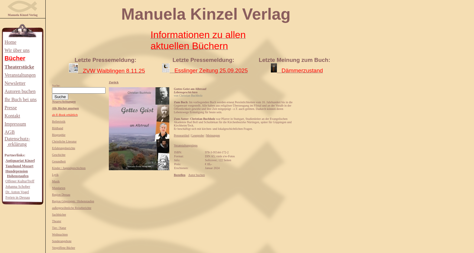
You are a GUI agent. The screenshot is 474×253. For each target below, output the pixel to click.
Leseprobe (197, 135)
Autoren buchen (20, 91)
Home (10, 42)
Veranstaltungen (20, 75)
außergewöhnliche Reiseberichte (71, 208)
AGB (10, 132)
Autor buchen (196, 175)
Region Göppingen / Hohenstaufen (73, 201)
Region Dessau (61, 194)
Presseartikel (181, 135)
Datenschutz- (17, 138)
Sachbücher (59, 214)
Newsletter (15, 83)
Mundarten (58, 188)
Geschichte (58, 154)
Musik (56, 181)
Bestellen (179, 175)
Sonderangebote (61, 241)
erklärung (17, 144)
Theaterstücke (19, 66)
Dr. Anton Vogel (17, 192)
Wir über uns (17, 50)
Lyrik (55, 174)
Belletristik (58, 121)
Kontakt (12, 115)
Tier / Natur (59, 227)
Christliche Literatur (64, 141)
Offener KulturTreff (19, 181)
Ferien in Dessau (17, 197)
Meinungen (213, 135)
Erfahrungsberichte (63, 148)
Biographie (58, 134)
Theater (56, 221)
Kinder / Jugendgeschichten (69, 168)
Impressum (15, 123)
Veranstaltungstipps (185, 145)
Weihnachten (60, 234)
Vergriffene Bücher (63, 247)
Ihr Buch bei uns (21, 99)
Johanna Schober (17, 186)
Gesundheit (59, 161)
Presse (11, 107)
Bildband (57, 128)
